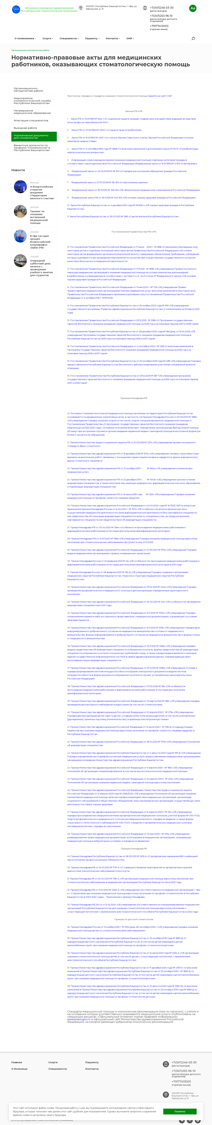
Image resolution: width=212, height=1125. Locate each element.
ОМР (130, 38)
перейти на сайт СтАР (160, 96)
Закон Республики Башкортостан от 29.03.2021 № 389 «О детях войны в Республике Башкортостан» (124, 216)
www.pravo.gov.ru (78, 1019)
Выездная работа (25, 127)
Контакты (113, 38)
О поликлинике (25, 38)
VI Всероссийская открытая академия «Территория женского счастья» (42, 192)
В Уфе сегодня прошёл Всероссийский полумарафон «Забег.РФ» (40, 242)
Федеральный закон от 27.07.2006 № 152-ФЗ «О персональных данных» (109, 182)
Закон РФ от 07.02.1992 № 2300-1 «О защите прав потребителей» (106, 130)
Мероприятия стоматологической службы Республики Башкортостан (32, 101)
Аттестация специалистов (31, 120)
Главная (16, 1062)
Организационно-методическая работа (28, 89)
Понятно (180, 1111)
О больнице (19, 1068)
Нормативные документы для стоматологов (31, 136)
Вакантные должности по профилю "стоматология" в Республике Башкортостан (32, 148)
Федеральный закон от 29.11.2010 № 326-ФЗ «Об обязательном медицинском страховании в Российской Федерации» (136, 190)
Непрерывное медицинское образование (32, 112)
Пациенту (92, 38)
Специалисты (69, 38)
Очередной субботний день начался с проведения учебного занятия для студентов (41, 268)
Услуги (48, 38)
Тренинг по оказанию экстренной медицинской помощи (39, 217)
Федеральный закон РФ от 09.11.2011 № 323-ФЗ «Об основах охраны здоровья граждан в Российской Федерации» (134, 197)
